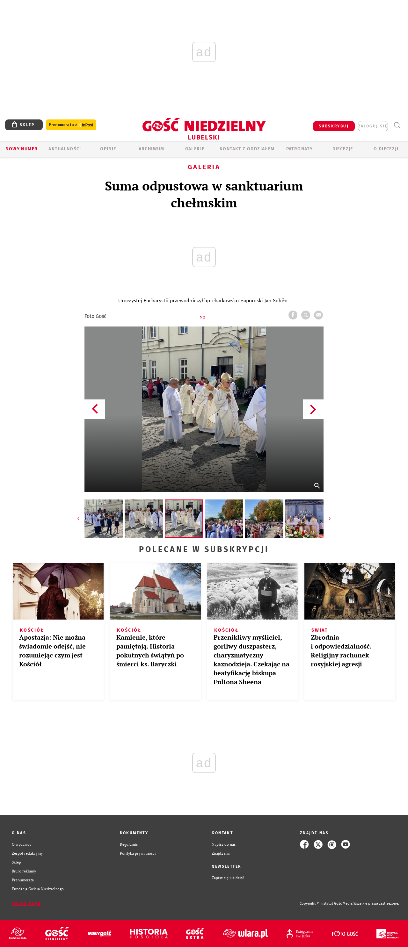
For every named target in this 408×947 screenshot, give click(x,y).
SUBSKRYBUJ (334, 126)
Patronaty (299, 149)
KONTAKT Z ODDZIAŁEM (247, 149)
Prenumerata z (71, 125)
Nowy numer (21, 149)
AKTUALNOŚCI (64, 149)
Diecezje (342, 149)
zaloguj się (373, 126)
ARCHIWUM (151, 149)
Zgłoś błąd (26, 903)
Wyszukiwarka (397, 125)
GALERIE (195, 149)
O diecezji (386, 149)
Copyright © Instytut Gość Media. (326, 903)
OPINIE (108, 149)
